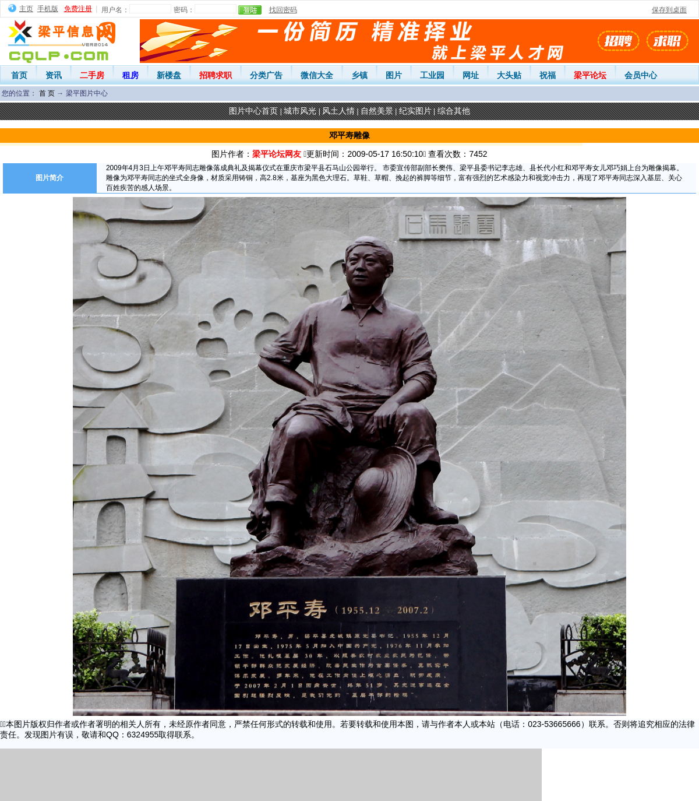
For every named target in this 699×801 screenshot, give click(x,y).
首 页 (47, 93)
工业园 (432, 75)
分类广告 (266, 75)
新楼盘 (169, 75)
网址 (471, 75)
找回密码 (283, 10)
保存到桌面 (669, 10)
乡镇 (359, 75)
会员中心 (640, 75)
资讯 (53, 75)
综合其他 (453, 110)
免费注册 (78, 9)
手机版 (47, 9)
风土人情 (338, 110)
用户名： (115, 10)
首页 (19, 75)
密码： (184, 10)
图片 (394, 75)
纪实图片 (415, 110)
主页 (26, 9)
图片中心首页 (253, 110)
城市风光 (300, 110)
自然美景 (377, 110)
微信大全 (317, 75)
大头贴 (509, 75)
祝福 (547, 75)
